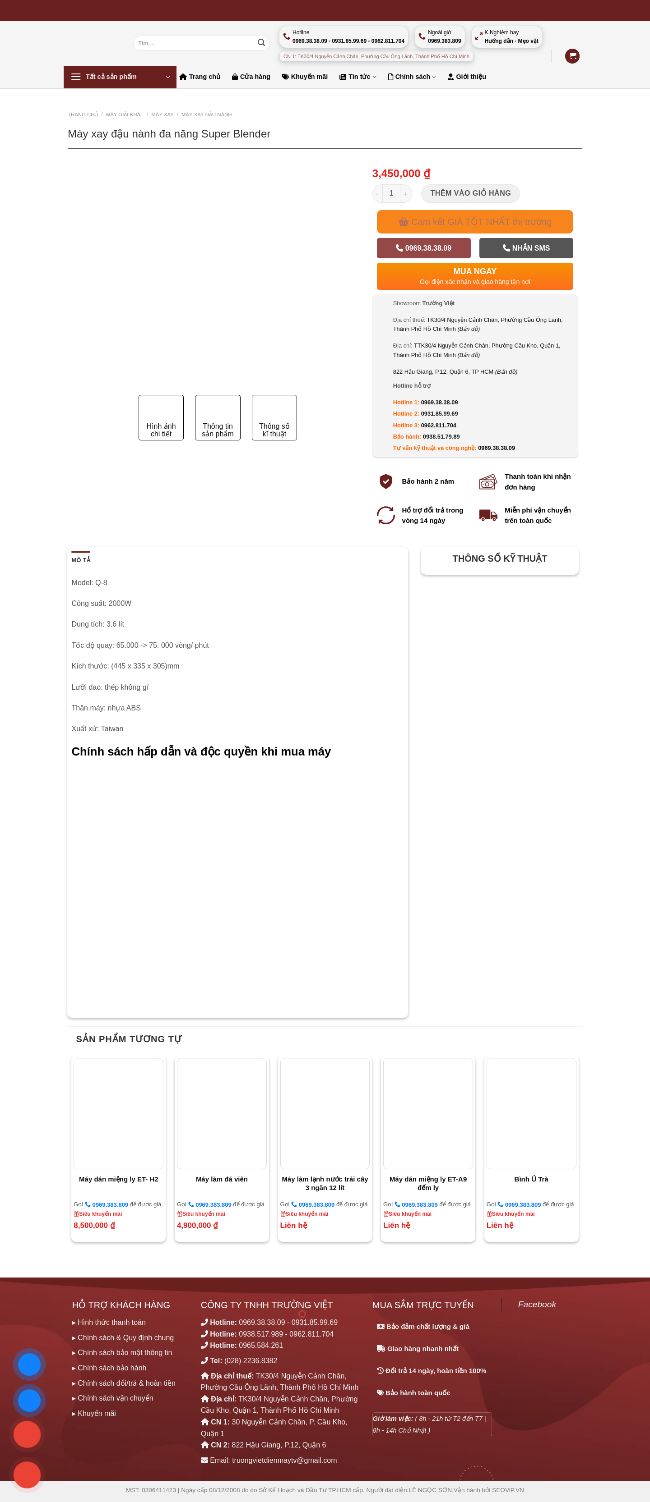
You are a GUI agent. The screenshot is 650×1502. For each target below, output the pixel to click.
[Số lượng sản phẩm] (391, 193)
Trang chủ (199, 76)
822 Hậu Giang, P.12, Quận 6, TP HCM (455, 371)
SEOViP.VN (508, 1490)
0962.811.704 (438, 425)
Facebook (537, 1304)
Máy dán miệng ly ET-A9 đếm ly (428, 1183)
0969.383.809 (106, 1204)
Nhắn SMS (526, 248)
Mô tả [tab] (81, 560)
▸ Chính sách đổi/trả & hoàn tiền (124, 1383)
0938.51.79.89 (441, 436)
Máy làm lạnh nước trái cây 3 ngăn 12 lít (325, 1183)
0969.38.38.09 (423, 248)
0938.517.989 (261, 1334)
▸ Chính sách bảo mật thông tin (122, 1352)
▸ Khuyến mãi (94, 1413)
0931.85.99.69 (439, 413)
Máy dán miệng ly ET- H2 (118, 1179)
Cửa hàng (251, 76)
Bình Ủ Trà (531, 1179)
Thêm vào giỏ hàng (471, 193)
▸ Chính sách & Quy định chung (123, 1338)
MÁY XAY (162, 114)
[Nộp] (261, 43)
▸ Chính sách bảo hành (109, 1368)
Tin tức (357, 77)
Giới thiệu (467, 76)
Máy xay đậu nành (206, 114)
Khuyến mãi (305, 76)
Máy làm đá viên (222, 1179)
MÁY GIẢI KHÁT (125, 114)
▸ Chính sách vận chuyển (112, 1398)
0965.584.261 (261, 1345)
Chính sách (412, 77)
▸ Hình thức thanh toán (109, 1322)
